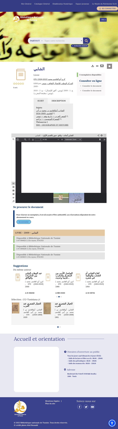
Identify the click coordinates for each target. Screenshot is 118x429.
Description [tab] (59, 100)
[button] (36, 41)
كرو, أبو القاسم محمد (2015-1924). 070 (49, 79)
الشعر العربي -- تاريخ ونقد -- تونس (51, 116)
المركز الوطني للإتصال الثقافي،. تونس (57, 83)
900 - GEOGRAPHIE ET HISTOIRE (52, 125)
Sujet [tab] (41, 100)
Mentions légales (52, 401)
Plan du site (50, 403)
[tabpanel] (53, 116)
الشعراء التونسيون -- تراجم (47, 119)
